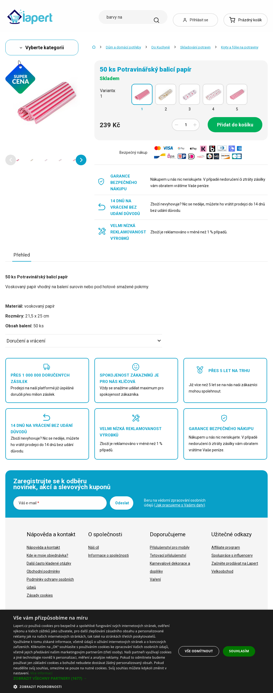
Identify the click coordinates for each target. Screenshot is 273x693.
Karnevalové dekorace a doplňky (170, 567)
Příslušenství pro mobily (170, 547)
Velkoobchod (222, 571)
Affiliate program (225, 547)
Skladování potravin (195, 47)
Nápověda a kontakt (43, 547)
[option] (17, 160)
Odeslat (122, 503)
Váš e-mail (29, 503)
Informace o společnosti (108, 555)
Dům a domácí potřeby (123, 47)
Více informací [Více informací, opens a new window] (41, 673)
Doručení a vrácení (84, 341)
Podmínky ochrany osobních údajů (50, 583)
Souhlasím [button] (239, 651)
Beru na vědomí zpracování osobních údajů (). (175, 502)
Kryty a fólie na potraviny (239, 47)
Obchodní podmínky (43, 571)
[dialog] (136, 651)
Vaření (155, 579)
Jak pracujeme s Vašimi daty (179, 505)
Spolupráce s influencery (232, 555)
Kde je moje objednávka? (47, 555)
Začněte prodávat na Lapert (234, 563)
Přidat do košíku (235, 124)
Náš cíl (93, 547)
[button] (10, 160)
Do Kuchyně (160, 47)
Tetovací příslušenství (168, 555)
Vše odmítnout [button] (199, 651)
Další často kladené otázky (49, 563)
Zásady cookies (40, 595)
